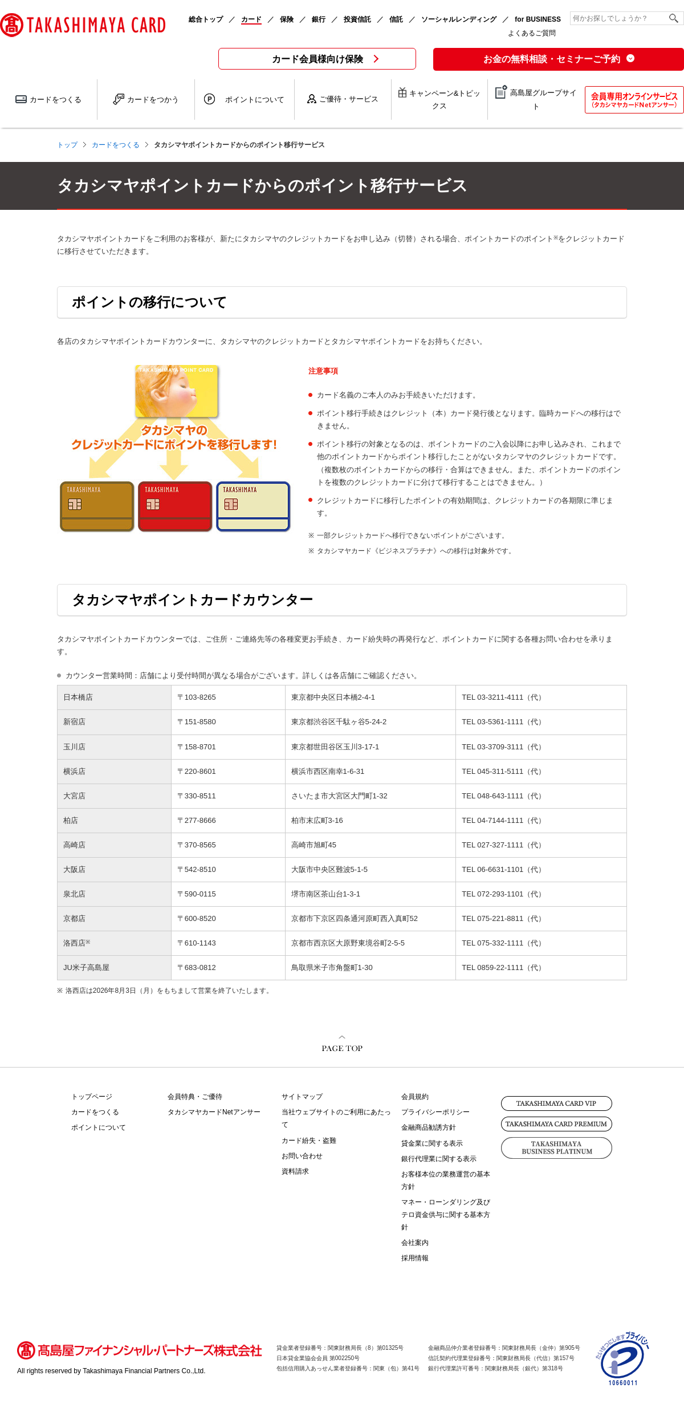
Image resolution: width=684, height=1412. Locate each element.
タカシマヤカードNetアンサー (214, 1112)
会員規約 (415, 1097)
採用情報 (415, 1258)
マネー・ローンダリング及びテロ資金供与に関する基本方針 (445, 1214)
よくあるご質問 (532, 33)
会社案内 (415, 1243)
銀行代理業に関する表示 (439, 1159)
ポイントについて (98, 1127)
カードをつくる (95, 1112)
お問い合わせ (302, 1156)
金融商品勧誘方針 (428, 1127)
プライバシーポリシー (435, 1112)
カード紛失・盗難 (309, 1141)
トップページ (91, 1097)
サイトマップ (302, 1097)
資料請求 (295, 1171)
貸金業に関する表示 (432, 1143)
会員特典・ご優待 (195, 1097)
